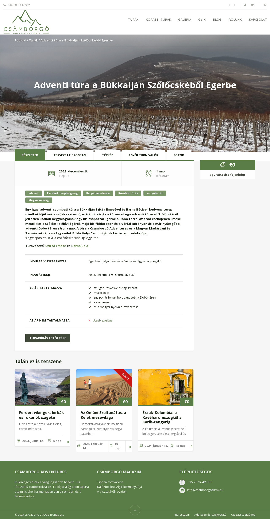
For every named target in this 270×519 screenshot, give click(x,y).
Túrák (133, 19)
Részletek (30, 155)
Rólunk (235, 19)
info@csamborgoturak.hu (205, 490)
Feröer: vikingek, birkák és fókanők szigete (41, 415)
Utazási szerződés (243, 514)
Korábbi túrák (158, 19)
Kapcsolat (258, 19)
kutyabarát (155, 193)
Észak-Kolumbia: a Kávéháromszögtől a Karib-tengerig (162, 417)
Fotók (179, 155)
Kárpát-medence (98, 193)
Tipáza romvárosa (110, 482)
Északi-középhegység (62, 193)
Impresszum (182, 514)
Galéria (184, 19)
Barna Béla (79, 246)
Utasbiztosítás (102, 320)
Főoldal (20, 40)
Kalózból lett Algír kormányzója (119, 486)
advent (33, 193)
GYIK (202, 19)
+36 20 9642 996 (199, 482)
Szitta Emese (55, 246)
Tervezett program (70, 155)
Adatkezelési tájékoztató (210, 514)
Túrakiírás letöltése (48, 338)
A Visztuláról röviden (112, 491)
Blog (217, 19)
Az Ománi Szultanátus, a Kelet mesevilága (103, 415)
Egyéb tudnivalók (143, 155)
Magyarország (38, 200)
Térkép (107, 155)
